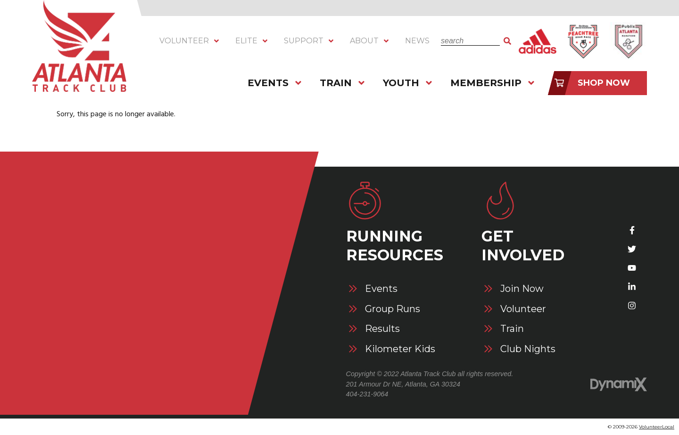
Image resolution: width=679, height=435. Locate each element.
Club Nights (527, 349)
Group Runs (392, 309)
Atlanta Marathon (628, 41)
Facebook (631, 230)
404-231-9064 (367, 394)
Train (512, 328)
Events (381, 288)
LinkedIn (631, 286)
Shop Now (604, 83)
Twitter (631, 249)
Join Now (522, 288)
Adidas (537, 41)
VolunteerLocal (656, 427)
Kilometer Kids (400, 349)
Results (382, 328)
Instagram (631, 305)
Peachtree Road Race (583, 41)
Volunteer (523, 309)
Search (507, 41)
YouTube (631, 267)
